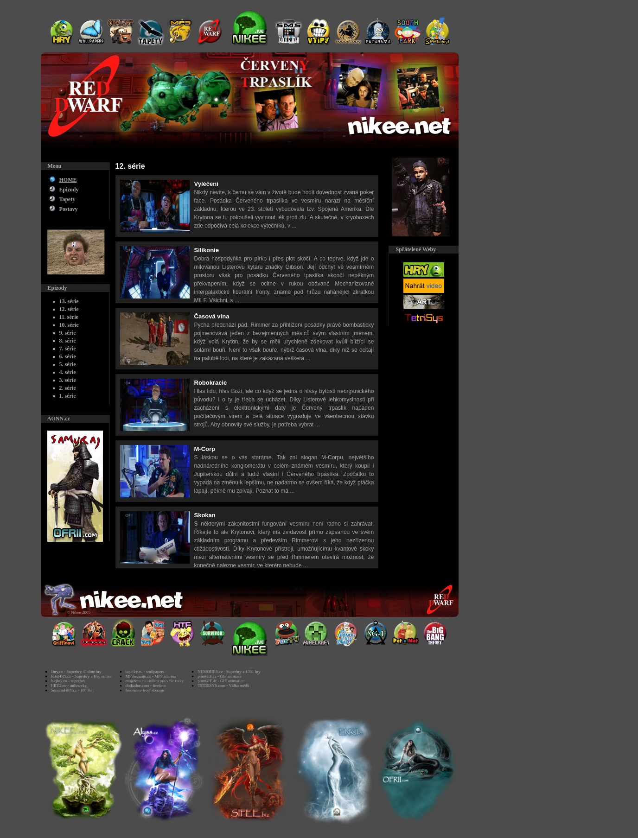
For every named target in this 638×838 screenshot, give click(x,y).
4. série (67, 372)
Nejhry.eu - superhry (68, 681)
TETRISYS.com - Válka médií (223, 685)
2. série (67, 388)
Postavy (68, 209)
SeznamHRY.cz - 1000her (72, 690)
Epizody (69, 189)
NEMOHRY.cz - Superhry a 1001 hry (229, 671)
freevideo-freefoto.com (145, 690)
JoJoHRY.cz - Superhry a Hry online (81, 676)
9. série (67, 333)
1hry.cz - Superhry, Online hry (76, 671)
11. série (68, 317)
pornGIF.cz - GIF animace (220, 676)
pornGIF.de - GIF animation (221, 681)
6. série (67, 356)
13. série (69, 301)
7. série (67, 348)
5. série (67, 364)
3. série (67, 380)
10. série (69, 325)
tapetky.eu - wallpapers (145, 671)
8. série (67, 340)
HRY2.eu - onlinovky (69, 685)
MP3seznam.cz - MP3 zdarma (151, 676)
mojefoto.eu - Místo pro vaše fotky (155, 681)
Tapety (67, 199)
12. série (69, 309)
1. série (67, 396)
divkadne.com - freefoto (146, 685)
